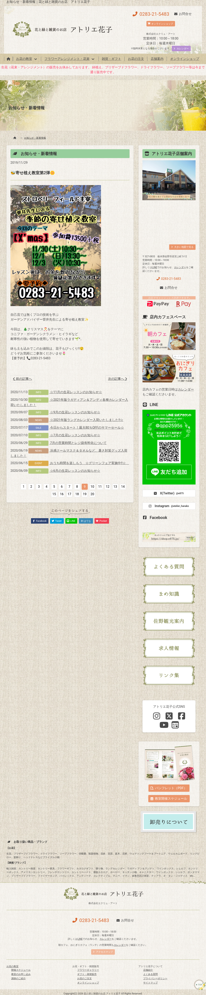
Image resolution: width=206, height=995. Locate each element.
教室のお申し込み (21, 974)
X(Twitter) (168, 493)
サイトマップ (150, 982)
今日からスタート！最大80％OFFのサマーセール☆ (86, 427)
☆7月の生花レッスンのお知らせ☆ (74, 435)
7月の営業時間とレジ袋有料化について (78, 443)
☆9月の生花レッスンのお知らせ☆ (74, 412)
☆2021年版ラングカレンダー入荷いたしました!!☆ (86, 420)
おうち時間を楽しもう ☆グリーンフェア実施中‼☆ (89, 463)
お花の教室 (24, 59)
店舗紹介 (148, 970)
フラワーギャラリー (88, 970)
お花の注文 (136, 59)
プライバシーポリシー (155, 978)
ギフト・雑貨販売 (87, 974)
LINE (154, 267)
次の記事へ (117, 379)
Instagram (168, 506)
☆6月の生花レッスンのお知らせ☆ (74, 471)
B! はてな (86, 521)
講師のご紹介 (18, 978)
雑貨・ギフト (111, 59)
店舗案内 (157, 59)
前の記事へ (22, 379)
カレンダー (180, 267)
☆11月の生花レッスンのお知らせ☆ (75, 392)
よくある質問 (150, 974)
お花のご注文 (84, 978)
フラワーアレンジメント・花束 (67, 59)
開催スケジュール (21, 970)
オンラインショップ (184, 59)
